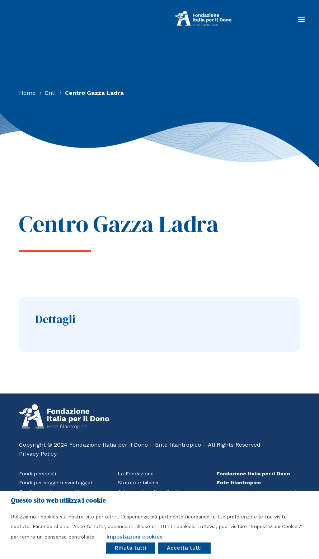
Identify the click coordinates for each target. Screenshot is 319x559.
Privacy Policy (38, 453)
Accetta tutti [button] (184, 548)
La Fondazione (136, 473)
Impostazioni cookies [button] (135, 537)
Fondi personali (37, 473)
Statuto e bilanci (138, 482)
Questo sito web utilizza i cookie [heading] (58, 500)
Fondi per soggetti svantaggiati (56, 482)
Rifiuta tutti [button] (130, 548)
